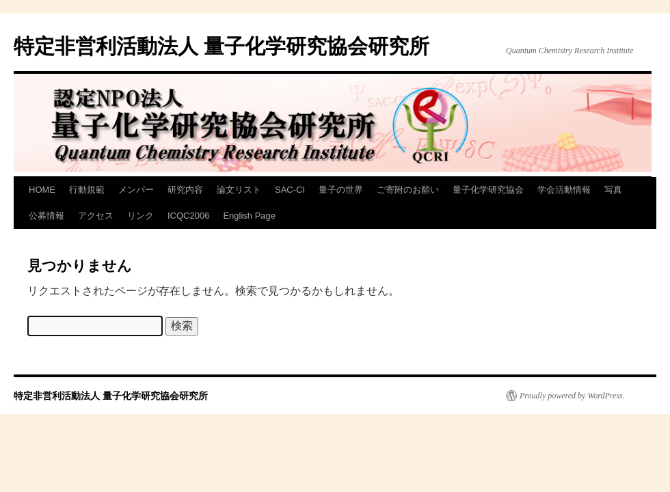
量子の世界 (341, 189)
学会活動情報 (564, 189)
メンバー (136, 189)
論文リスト (239, 189)
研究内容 (185, 189)
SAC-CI (290, 189)
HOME (42, 189)
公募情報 (46, 215)
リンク (140, 215)
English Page (249, 215)
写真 (613, 189)
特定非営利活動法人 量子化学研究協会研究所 (221, 46)
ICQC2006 (188, 215)
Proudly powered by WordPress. (572, 395)
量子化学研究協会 (488, 189)
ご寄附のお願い (408, 189)
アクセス (95, 215)
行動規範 (87, 189)
